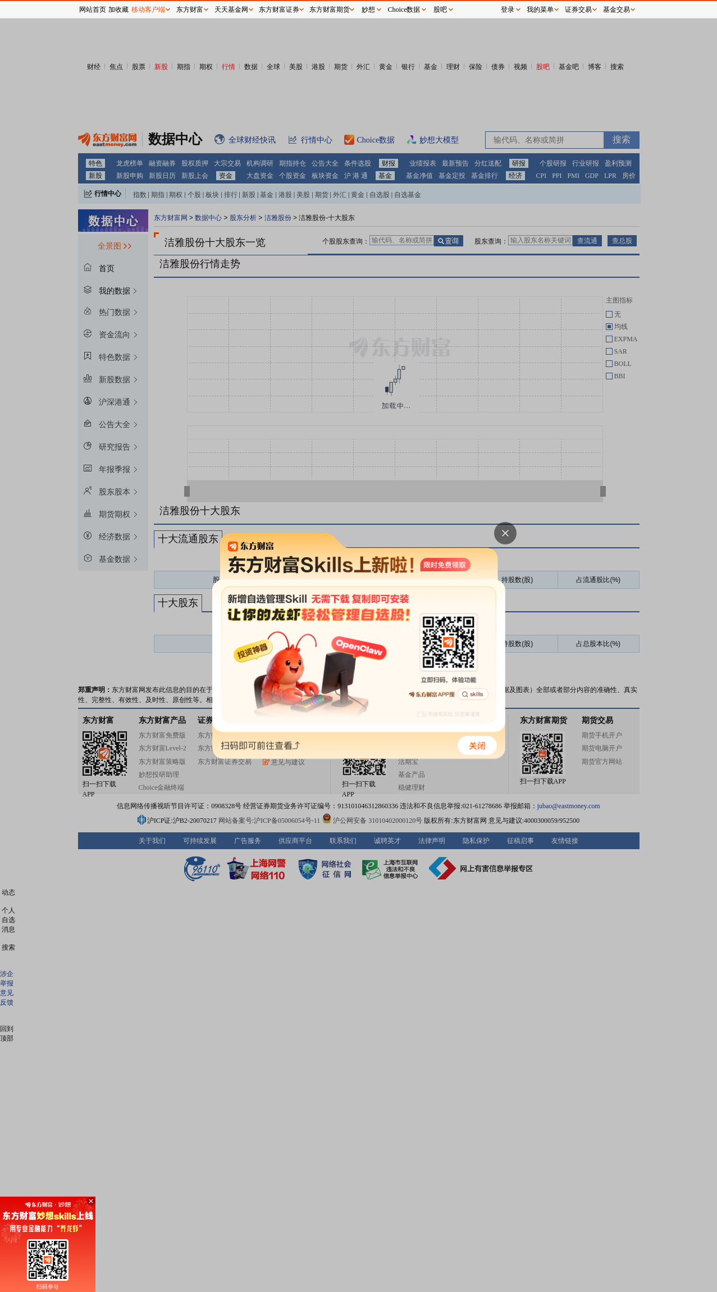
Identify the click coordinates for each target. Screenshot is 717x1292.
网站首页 (92, 9)
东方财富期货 (329, 9)
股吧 (440, 9)
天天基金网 (231, 9)
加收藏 (118, 9)
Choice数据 (404, 9)
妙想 (368, 9)
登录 (507, 9)
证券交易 (578, 9)
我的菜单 (540, 9)
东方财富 (189, 9)
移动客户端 (148, 9)
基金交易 (616, 9)
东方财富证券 (279, 9)
